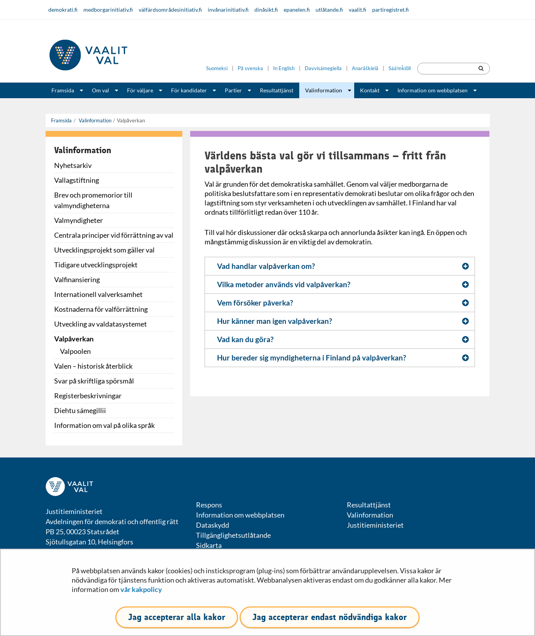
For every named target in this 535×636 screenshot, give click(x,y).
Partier (233, 90)
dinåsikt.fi (266, 9)
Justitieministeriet (375, 525)
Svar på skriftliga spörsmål (94, 380)
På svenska (250, 68)
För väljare (140, 90)
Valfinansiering (77, 279)
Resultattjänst (276, 90)
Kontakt (370, 90)
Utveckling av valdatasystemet (100, 324)
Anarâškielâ (365, 68)
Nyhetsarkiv (73, 165)
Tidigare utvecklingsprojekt (96, 264)
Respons (209, 504)
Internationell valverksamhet (98, 294)
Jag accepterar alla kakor (176, 617)
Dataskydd (212, 525)
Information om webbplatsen (432, 90)
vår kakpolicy (141, 589)
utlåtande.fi (329, 9)
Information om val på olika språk (104, 425)
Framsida (62, 90)
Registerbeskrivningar (88, 395)
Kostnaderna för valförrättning (101, 309)
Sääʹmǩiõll (399, 68)
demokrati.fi (63, 9)
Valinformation (323, 90)
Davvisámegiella (323, 68)
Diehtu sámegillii (80, 410)
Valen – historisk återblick (93, 366)
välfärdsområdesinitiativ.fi (170, 9)
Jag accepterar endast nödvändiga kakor (329, 617)
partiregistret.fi (390, 9)
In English (284, 68)
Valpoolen (75, 351)
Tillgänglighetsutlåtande (233, 535)
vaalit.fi (357, 9)
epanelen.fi (297, 9)
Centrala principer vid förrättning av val (113, 235)
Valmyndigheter (78, 220)
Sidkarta (209, 545)
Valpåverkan (74, 338)
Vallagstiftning (76, 180)
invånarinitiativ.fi (228, 9)
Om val (100, 90)
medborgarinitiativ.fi (108, 9)
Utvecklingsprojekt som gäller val (104, 250)
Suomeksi (217, 68)
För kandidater (189, 90)
